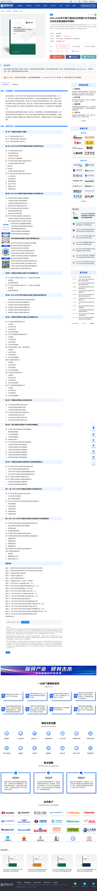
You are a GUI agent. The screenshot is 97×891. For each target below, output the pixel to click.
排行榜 (68, 6)
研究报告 (29, 6)
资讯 (61, 6)
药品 (21, 11)
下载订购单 (75, 51)
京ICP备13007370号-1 (47, 884)
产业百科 (38, 6)
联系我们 (55, 882)
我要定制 (92, 323)
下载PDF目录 (89, 57)
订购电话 (52, 38)
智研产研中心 (47, 882)
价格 (51, 46)
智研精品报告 (27, 882)
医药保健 (15, 11)
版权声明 (7, 65)
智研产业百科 (37, 882)
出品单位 (52, 36)
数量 (51, 51)
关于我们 (85, 1)
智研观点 (21, 6)
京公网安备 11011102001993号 (60, 884)
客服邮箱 (52, 41)
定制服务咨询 (25, 622)
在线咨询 (73, 57)
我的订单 (92, 1)
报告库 (46, 6)
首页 (3, 11)
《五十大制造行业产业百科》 (48, 77)
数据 (75, 6)
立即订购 (57, 57)
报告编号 (52, 33)
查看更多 (83, 121)
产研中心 (54, 6)
